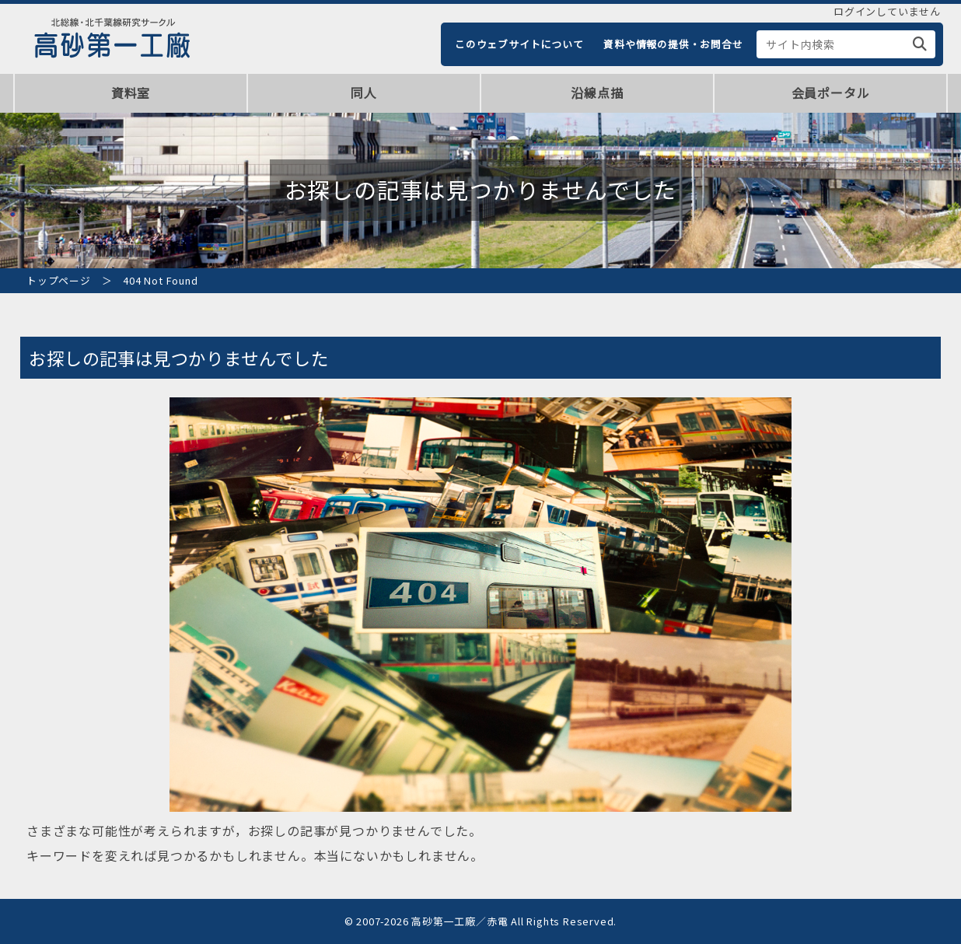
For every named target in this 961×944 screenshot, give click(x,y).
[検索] (920, 44)
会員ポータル (831, 92)
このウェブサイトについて (519, 44)
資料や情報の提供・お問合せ (673, 44)
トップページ (58, 280)
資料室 (130, 92)
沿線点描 (597, 92)
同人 (364, 92)
